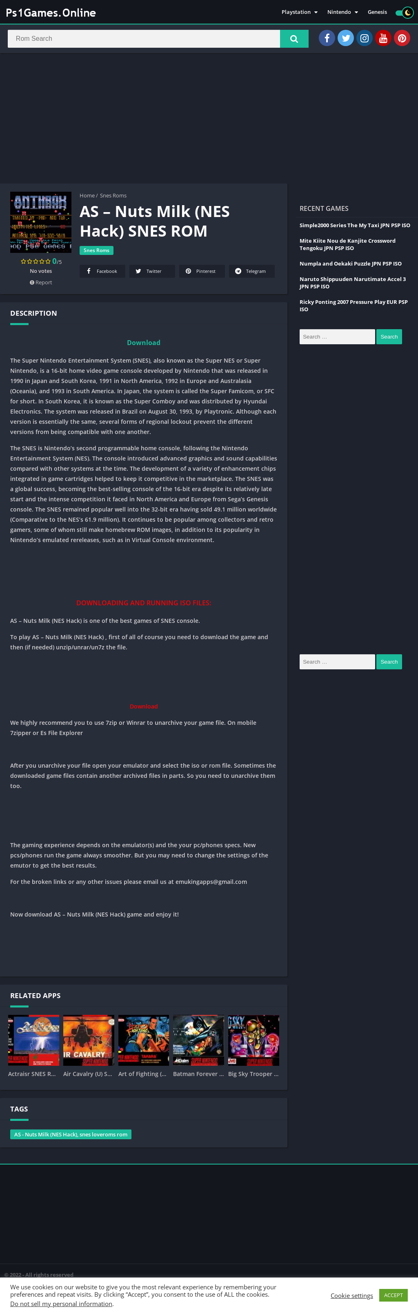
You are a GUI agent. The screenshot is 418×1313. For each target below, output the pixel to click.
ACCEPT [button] (393, 1295)
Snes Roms (113, 197)
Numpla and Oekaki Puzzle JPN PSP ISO (351, 265)
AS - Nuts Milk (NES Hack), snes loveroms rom (70, 1136)
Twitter (148, 272)
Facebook (100, 272)
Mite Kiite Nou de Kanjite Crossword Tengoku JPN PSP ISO (348, 246)
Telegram (250, 272)
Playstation (296, 12)
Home (87, 197)
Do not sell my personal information (61, 1304)
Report (41, 284)
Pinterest (200, 272)
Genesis (377, 12)
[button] (292, 40)
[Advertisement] (209, 120)
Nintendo (339, 12)
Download (143, 344)
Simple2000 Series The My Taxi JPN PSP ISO (355, 226)
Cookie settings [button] (352, 1295)
